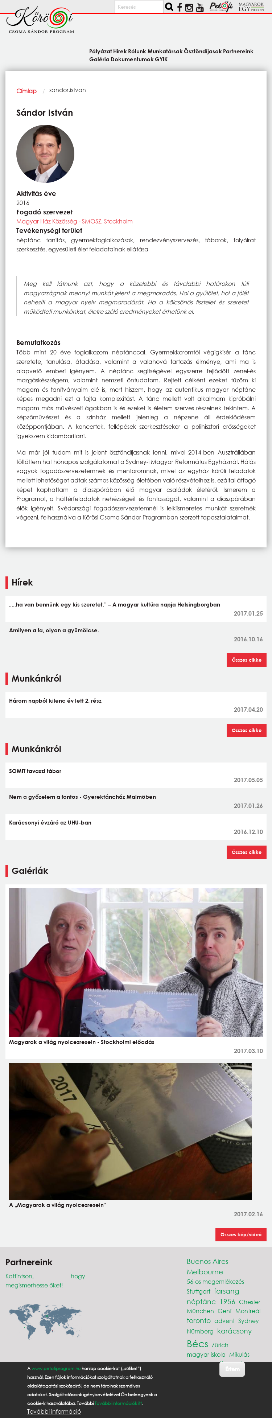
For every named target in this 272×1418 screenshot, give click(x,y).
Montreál (247, 1311)
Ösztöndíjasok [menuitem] (203, 51)
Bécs (197, 1343)
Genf (225, 1311)
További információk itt (118, 1403)
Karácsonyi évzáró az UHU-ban (50, 822)
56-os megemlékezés (215, 1281)
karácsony (234, 1331)
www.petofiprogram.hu (56, 1368)
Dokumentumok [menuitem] (132, 59)
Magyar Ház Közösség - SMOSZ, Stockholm (74, 221)
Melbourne (205, 1271)
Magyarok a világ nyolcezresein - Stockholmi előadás (81, 1042)
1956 (227, 1301)
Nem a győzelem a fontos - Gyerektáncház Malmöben (82, 796)
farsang (226, 1291)
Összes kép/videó (241, 1234)
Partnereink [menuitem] (238, 51)
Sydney (248, 1320)
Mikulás (239, 1354)
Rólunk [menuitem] (137, 51)
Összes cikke (246, 660)
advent (224, 1320)
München (200, 1311)
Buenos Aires (207, 1261)
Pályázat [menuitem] (100, 51)
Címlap (26, 91)
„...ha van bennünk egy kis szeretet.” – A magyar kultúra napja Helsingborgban (114, 604)
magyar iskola (206, 1354)
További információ (54, 1411)
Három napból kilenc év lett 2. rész (55, 700)
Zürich (220, 1345)
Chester (249, 1302)
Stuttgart (198, 1291)
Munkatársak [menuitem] (165, 51)
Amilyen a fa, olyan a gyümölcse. (54, 630)
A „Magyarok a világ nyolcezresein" (57, 1204)
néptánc (201, 1301)
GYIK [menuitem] (161, 59)
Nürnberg (200, 1331)
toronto (199, 1320)
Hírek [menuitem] (120, 51)
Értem (232, 1368)
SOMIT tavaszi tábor (35, 771)
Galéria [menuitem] (99, 59)
